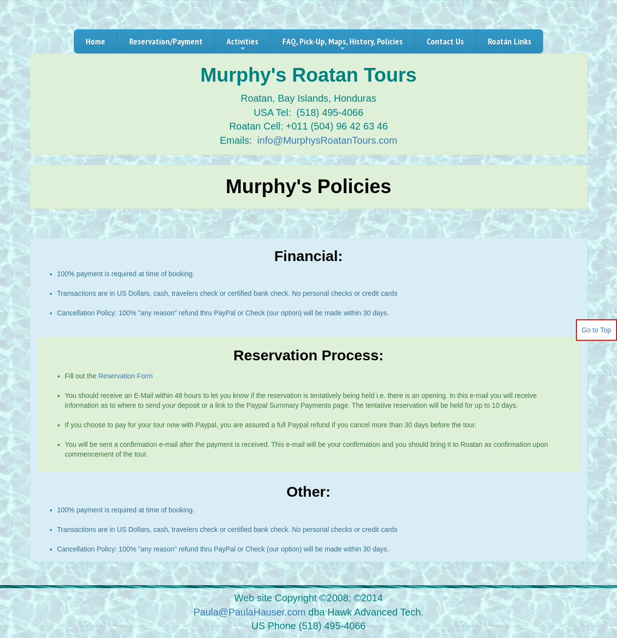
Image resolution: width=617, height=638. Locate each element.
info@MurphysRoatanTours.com (327, 140)
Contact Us (445, 41)
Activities (242, 44)
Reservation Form (125, 376)
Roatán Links (509, 41)
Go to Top (596, 330)
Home (95, 41)
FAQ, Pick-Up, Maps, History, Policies (342, 44)
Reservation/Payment (166, 41)
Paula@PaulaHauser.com (249, 612)
